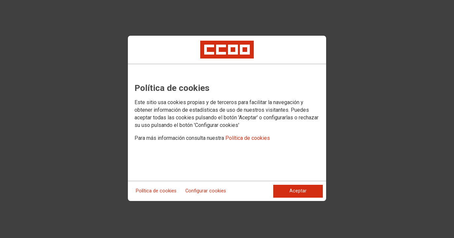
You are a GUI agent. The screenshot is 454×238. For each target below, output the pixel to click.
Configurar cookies (205, 191)
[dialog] (227, 118)
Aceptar (298, 191)
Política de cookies (247, 138)
